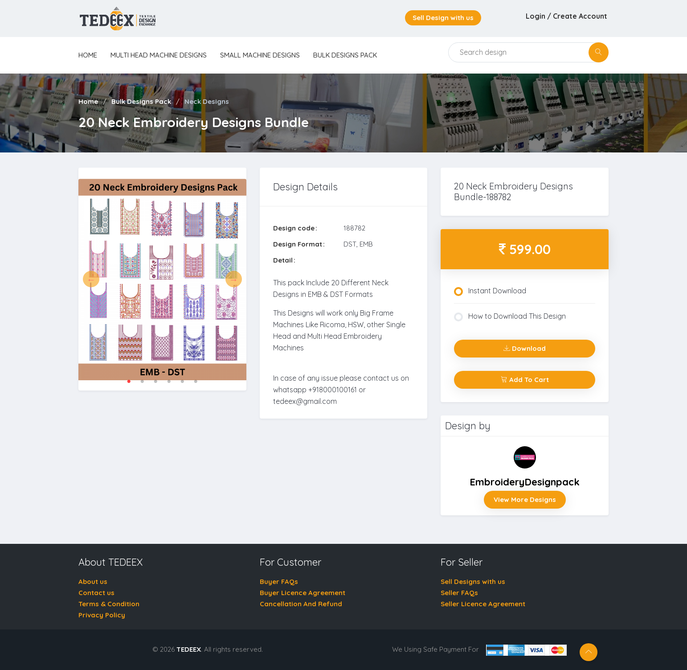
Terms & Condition (108, 604)
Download (524, 348)
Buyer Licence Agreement (302, 592)
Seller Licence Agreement (483, 604)
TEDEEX (188, 649)
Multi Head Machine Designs (158, 55)
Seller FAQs (459, 592)
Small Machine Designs (260, 55)
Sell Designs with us (473, 581)
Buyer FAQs (279, 581)
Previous (91, 279)
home (87, 55)
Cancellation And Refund (301, 604)
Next (233, 279)
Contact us (96, 592)
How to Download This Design (510, 316)
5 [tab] (182, 381)
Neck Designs (206, 101)
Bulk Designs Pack (345, 55)
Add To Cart (525, 379)
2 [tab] (142, 381)
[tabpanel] (162, 279)
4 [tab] (168, 381)
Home (88, 101)
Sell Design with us (443, 17)
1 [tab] (128, 381)
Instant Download (490, 291)
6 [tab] (195, 381)
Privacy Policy (101, 615)
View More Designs (525, 499)
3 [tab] (155, 381)
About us (92, 581)
